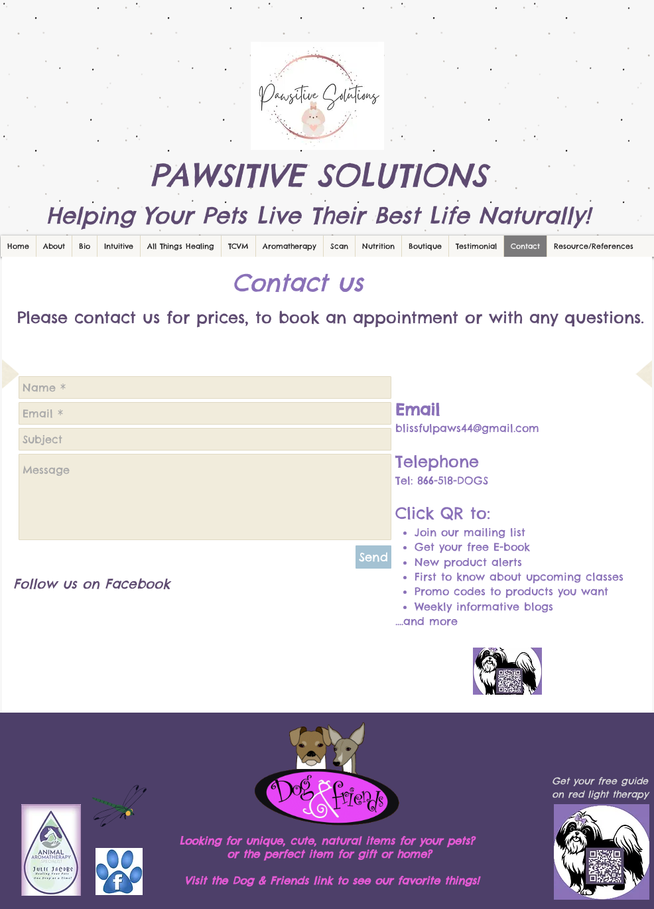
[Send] (373, 557)
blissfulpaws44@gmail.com (467, 428)
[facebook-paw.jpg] (119, 871)
